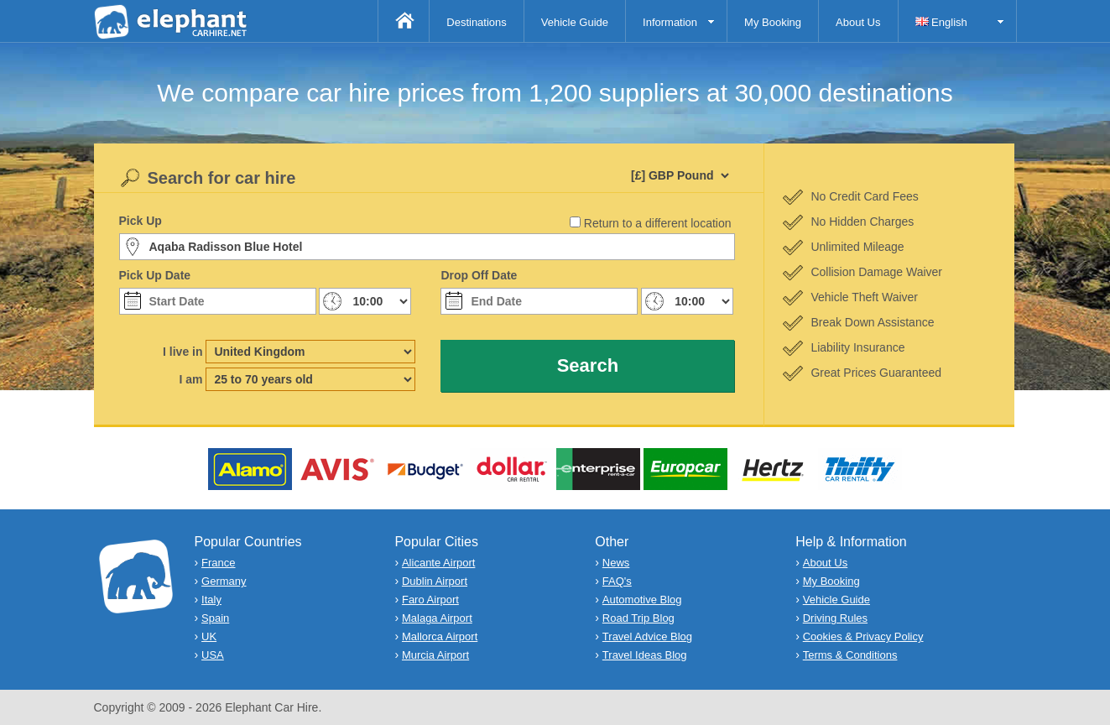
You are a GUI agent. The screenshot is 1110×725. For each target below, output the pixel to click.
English (941, 22)
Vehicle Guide (574, 22)
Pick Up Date (155, 275)
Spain (215, 618)
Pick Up (140, 220)
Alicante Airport (438, 562)
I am (190, 379)
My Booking (772, 22)
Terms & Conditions (850, 655)
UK (208, 636)
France (218, 562)
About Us (858, 22)
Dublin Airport (434, 581)
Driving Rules (835, 618)
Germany (223, 581)
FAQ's (617, 581)
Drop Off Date (478, 275)
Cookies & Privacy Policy (863, 636)
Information (670, 22)
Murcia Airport (435, 655)
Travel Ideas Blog (644, 655)
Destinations (476, 22)
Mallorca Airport (439, 636)
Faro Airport (430, 599)
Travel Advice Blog (647, 636)
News (616, 562)
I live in (182, 351)
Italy (211, 599)
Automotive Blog (642, 599)
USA (212, 655)
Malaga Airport (437, 618)
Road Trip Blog (638, 618)
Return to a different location (658, 223)
